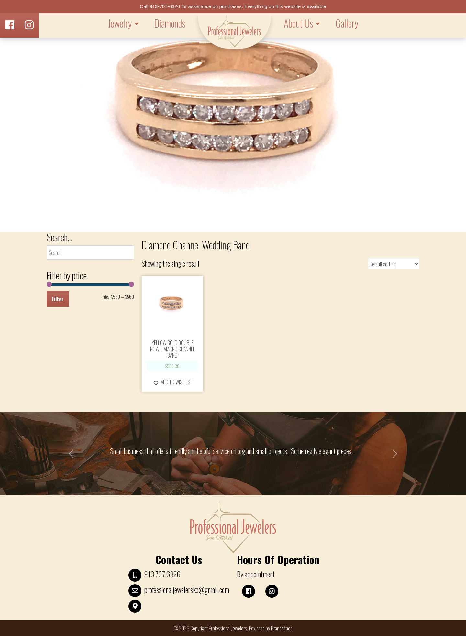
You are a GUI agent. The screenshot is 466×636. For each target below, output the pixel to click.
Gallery (347, 23)
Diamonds (169, 23)
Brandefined (282, 628)
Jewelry (120, 23)
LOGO (234, 31)
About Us (298, 23)
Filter (58, 299)
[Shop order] (393, 263)
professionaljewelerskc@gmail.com (186, 589)
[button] (172, 382)
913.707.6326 (162, 574)
